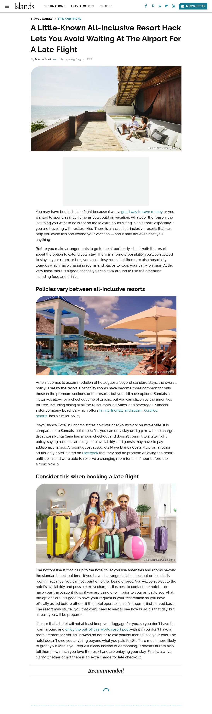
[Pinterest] (153, 7)
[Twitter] (160, 7)
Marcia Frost (43, 59)
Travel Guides (82, 6)
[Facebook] (146, 7)
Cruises (106, 6)
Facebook (90, 453)
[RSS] (174, 7)
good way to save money (142, 212)
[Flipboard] (167, 7)
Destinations (54, 6)
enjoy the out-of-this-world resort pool (97, 629)
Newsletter (193, 6)
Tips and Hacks (69, 18)
